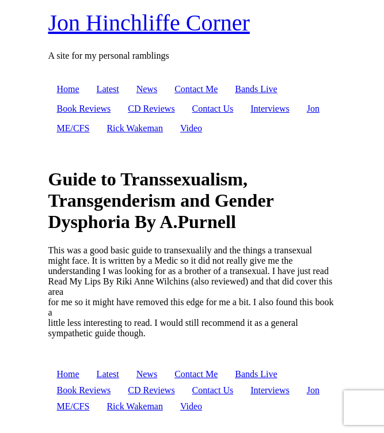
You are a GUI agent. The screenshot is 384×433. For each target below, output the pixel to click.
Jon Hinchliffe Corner (149, 23)
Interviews (270, 108)
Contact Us (213, 108)
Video (191, 128)
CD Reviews (151, 108)
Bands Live (256, 89)
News (146, 89)
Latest (108, 89)
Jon (313, 108)
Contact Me (196, 89)
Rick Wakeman (135, 128)
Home (68, 89)
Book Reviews (84, 108)
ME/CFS (73, 128)
